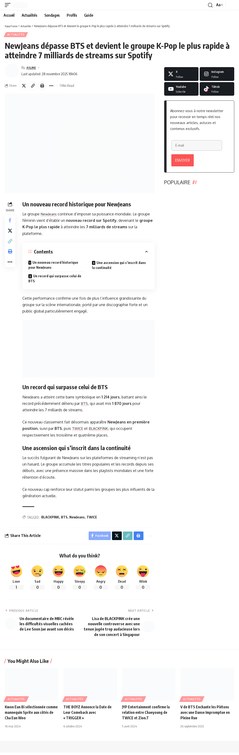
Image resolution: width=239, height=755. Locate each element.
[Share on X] (24, 87)
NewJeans (50, 215)
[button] (9, 5)
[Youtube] (181, 90)
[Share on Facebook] (10, 222)
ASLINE (32, 68)
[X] (181, 75)
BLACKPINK (100, 429)
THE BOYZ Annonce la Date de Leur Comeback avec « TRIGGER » (88, 714)
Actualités (16, 35)
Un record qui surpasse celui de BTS (55, 280)
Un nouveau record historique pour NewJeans (54, 266)
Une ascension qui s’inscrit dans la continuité (119, 266)
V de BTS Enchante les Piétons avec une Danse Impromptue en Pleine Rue (207, 714)
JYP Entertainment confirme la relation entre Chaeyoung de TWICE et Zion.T (147, 714)
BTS (85, 404)
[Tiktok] (217, 90)
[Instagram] (217, 75)
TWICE (79, 429)
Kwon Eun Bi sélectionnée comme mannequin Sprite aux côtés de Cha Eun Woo (30, 714)
